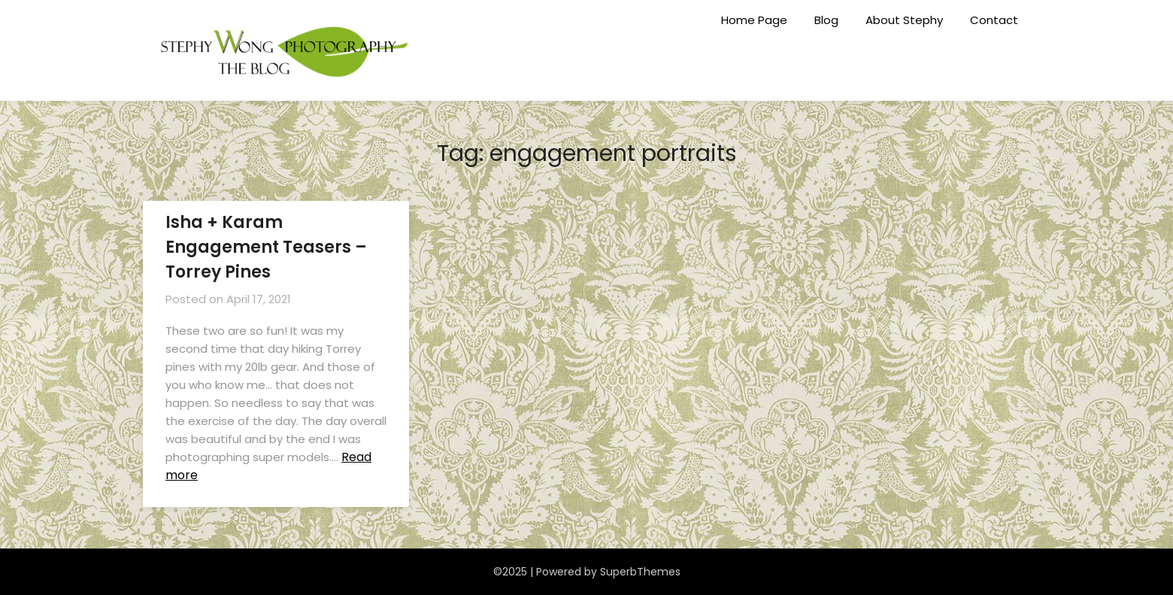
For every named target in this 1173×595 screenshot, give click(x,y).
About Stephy (904, 20)
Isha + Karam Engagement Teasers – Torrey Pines (266, 247)
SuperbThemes (640, 571)
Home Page (754, 20)
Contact (994, 20)
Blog (826, 20)
